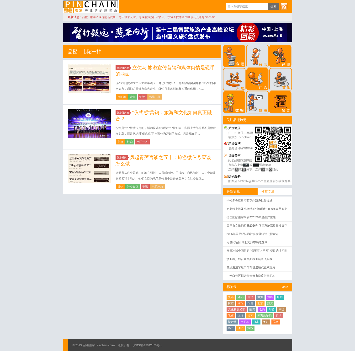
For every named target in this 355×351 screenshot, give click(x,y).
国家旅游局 (264, 315)
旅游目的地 (123, 67)
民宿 (276, 322)
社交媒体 (132, 186)
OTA (241, 328)
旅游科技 (122, 157)
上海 (241, 315)
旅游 (250, 328)
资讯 (145, 186)
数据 (260, 297)
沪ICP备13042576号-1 (147, 345)
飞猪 (231, 315)
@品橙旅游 (245, 148)
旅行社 (232, 322)
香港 (278, 315)
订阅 (283, 6)
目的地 (121, 97)
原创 (280, 297)
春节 (231, 328)
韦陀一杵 (154, 97)
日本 (256, 322)
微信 (120, 186)
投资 (270, 303)
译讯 (241, 297)
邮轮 (272, 309)
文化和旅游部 (236, 309)
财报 (241, 303)
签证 (266, 322)
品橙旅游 (91, 6)
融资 (252, 309)
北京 (260, 303)
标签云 (232, 287)
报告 (250, 303)
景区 (281, 309)
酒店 (270, 297)
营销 (133, 97)
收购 (262, 309)
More (284, 287)
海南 (250, 315)
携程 (231, 303)
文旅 (120, 142)
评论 (142, 97)
